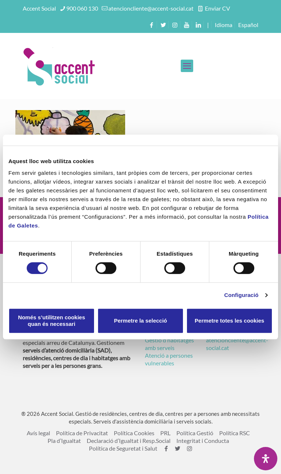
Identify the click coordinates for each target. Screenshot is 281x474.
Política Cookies (134, 432)
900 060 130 (82, 8)
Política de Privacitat (82, 432)
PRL (165, 432)
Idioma (223, 24)
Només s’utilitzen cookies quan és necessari (51, 320)
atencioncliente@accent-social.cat (151, 8)
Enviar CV (217, 8)
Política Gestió (194, 432)
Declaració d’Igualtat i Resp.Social (129, 440)
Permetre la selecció (140, 320)
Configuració (241, 295)
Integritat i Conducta (202, 440)
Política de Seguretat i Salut (123, 448)
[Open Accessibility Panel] (265, 458)
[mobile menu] (187, 66)
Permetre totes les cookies (229, 320)
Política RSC (234, 432)
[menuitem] (248, 25)
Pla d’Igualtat (64, 440)
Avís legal (38, 432)
